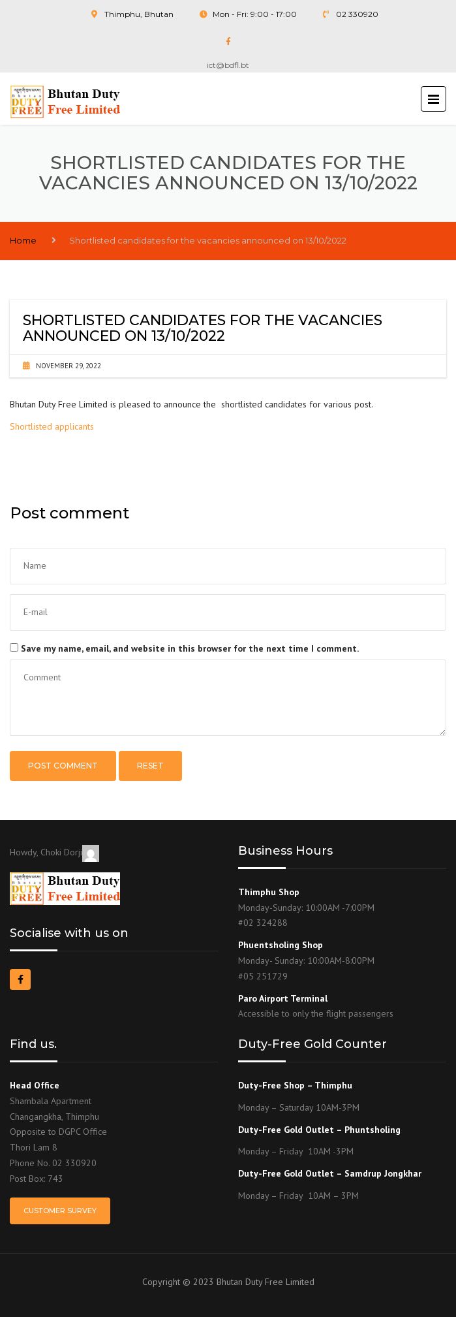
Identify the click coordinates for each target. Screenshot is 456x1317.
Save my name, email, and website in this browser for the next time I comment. (190, 648)
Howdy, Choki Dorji (54, 852)
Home (23, 240)
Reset (150, 765)
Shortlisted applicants (52, 426)
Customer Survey (60, 1210)
